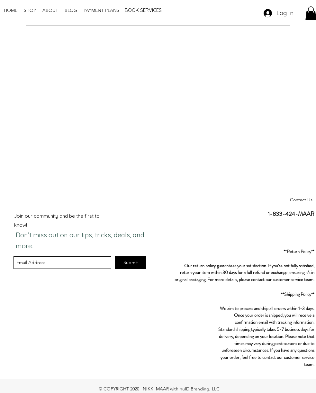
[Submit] (130, 262)
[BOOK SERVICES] (143, 10)
